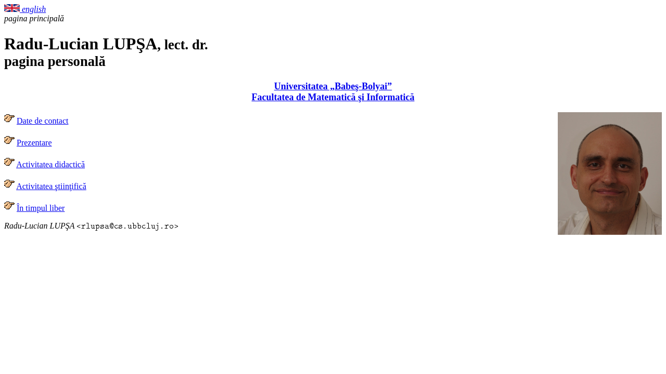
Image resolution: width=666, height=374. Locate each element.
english (25, 9)
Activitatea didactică (50, 164)
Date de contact (43, 120)
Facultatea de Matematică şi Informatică (333, 97)
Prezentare (34, 142)
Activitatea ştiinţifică (51, 186)
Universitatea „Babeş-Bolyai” (333, 86)
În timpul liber (41, 208)
